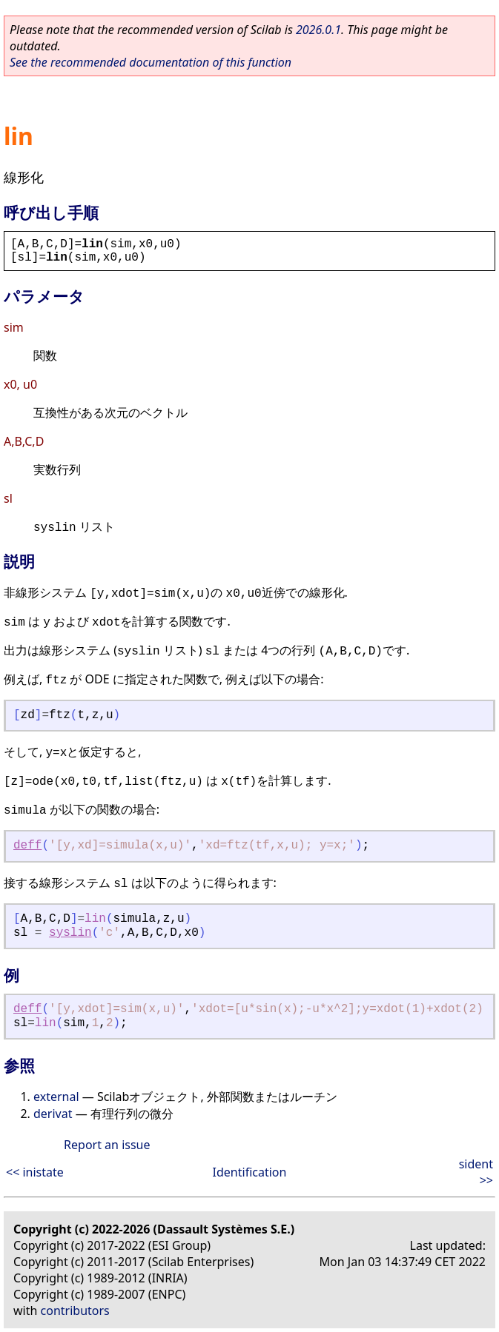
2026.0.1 (318, 29)
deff (27, 845)
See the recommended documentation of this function (150, 62)
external (56, 1096)
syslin (70, 933)
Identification (250, 1172)
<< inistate (35, 1172)
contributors (75, 1310)
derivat (52, 1113)
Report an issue (107, 1145)
